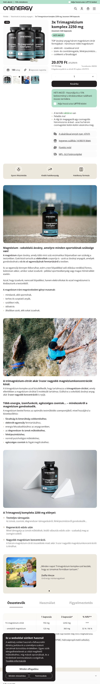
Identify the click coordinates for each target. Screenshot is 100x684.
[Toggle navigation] (94, 8)
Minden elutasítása (17, 676)
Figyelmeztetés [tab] (81, 603)
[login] (81, 8)
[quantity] (74, 77)
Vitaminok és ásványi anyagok (22, 16)
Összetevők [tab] (16, 603)
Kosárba (74, 83)
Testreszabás (41, 676)
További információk (16, 660)
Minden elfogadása (29, 669)
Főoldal (5, 16)
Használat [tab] (47, 603)
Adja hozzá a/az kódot (84, 2)
